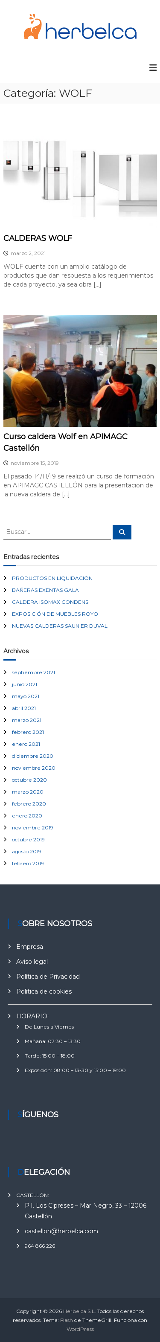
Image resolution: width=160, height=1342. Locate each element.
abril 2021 (24, 708)
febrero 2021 (28, 732)
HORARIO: (32, 1016)
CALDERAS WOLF (37, 238)
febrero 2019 (28, 863)
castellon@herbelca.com (61, 1231)
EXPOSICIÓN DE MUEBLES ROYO (55, 614)
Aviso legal (32, 961)
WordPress (80, 1329)
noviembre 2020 (33, 768)
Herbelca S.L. (79, 1311)
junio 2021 (24, 684)
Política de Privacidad (48, 976)
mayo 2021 (25, 696)
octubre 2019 (28, 839)
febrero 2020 (29, 803)
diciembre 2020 (32, 756)
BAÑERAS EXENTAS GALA (45, 590)
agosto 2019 (26, 851)
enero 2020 (27, 815)
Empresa (29, 947)
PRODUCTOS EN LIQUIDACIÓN (52, 578)
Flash (66, 1320)
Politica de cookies (44, 991)
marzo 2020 (28, 791)
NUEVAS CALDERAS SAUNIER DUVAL (60, 626)
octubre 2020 (29, 780)
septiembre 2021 (33, 672)
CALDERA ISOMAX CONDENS (50, 602)
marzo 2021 (26, 720)
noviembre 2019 (32, 827)
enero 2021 (26, 744)
